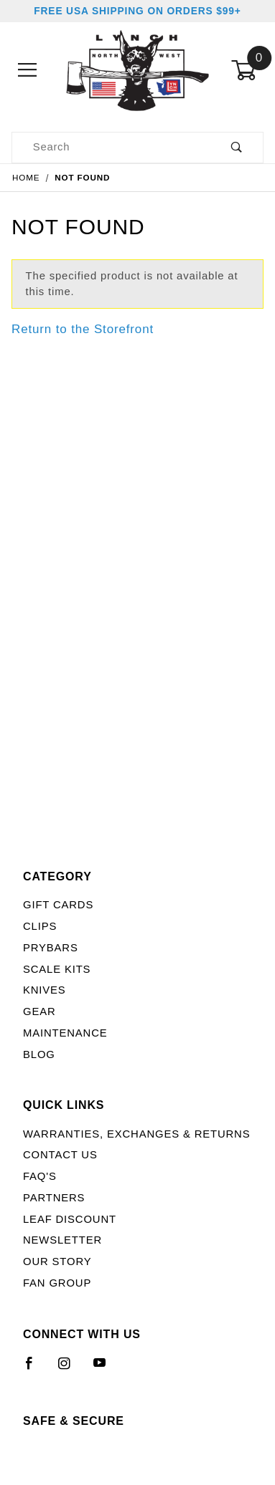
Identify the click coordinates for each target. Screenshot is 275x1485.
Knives (44, 990)
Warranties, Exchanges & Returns (136, 1134)
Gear (39, 1011)
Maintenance (65, 1033)
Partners (54, 1197)
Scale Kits (56, 969)
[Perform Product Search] (236, 148)
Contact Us (60, 1154)
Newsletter (62, 1240)
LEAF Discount (69, 1219)
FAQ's (40, 1176)
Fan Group (57, 1283)
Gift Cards (58, 904)
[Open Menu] (27, 70)
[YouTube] (106, 1369)
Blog (39, 1054)
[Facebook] (35, 1369)
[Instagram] (70, 1369)
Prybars (50, 947)
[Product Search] (111, 148)
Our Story (57, 1261)
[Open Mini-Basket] (247, 70)
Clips (40, 926)
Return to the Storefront (82, 329)
